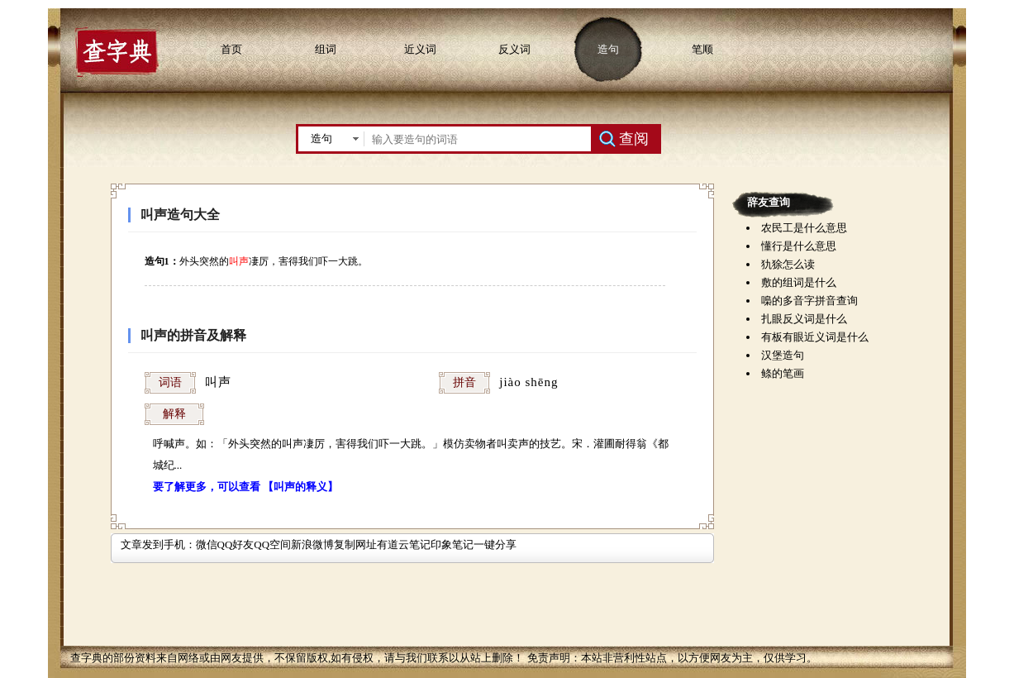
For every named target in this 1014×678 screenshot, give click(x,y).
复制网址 (355, 544)
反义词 (514, 49)
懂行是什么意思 (798, 246)
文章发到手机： (158, 544)
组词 (325, 49)
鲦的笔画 (782, 373)
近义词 (420, 49)
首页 (231, 49)
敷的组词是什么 (798, 282)
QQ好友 (236, 544)
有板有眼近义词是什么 (815, 337)
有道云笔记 (404, 544)
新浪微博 (312, 544)
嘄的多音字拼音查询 (809, 300)
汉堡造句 (782, 355)
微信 (206, 544)
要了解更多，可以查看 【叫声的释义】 (245, 486)
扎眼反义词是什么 (804, 319)
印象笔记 (452, 544)
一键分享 (495, 544)
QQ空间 (272, 544)
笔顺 (702, 49)
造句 (608, 49)
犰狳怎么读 (788, 264)
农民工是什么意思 (804, 228)
